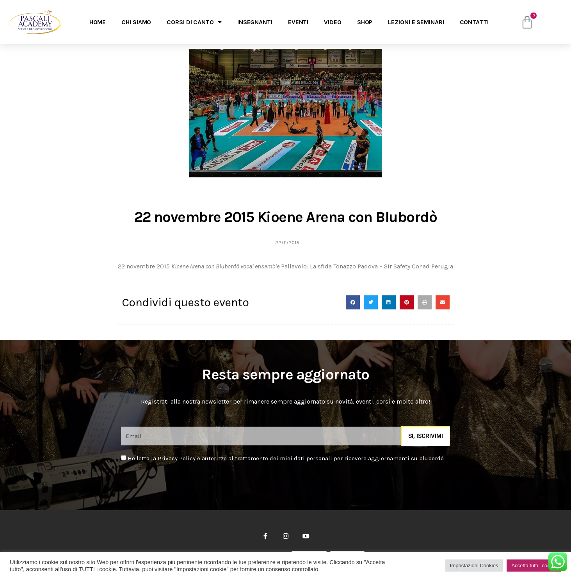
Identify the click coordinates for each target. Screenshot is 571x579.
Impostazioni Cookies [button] (474, 565)
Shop (365, 22)
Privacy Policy (177, 458)
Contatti (474, 22)
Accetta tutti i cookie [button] (534, 565)
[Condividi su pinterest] (407, 302)
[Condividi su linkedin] (389, 302)
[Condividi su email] (443, 302)
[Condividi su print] (425, 302)
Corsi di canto (194, 22)
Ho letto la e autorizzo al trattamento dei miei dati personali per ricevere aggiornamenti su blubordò (286, 458)
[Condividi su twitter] (371, 302)
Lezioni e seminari (416, 22)
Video (333, 22)
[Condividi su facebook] (353, 302)
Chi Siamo (136, 22)
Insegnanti (254, 22)
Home (97, 22)
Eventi (298, 22)
